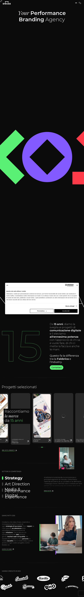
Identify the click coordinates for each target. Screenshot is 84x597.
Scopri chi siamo (7, 549)
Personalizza (42, 311)
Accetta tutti (65, 311)
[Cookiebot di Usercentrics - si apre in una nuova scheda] (66, 285)
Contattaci (56, 367)
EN (76, 3)
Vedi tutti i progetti (8, 450)
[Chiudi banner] (77, 285)
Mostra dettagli (69, 306)
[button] (40, 447)
